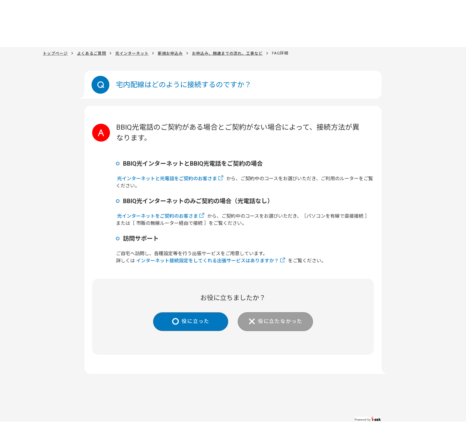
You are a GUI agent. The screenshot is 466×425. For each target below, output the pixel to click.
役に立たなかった (282, 322)
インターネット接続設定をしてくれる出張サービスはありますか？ (207, 261)
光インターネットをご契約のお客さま (157, 216)
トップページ (55, 53)
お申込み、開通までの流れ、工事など (227, 53)
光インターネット (132, 53)
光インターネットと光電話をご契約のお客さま (167, 178)
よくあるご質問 (91, 53)
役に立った (193, 322)
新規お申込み (170, 53)
